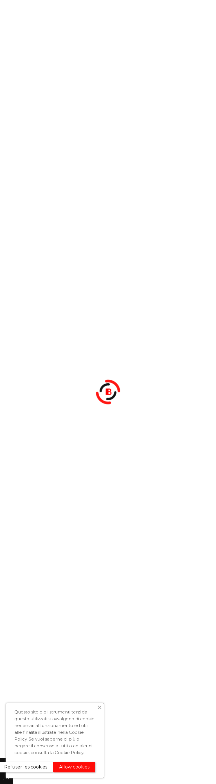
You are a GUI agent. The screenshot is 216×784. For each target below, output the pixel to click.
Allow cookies (74, 767)
